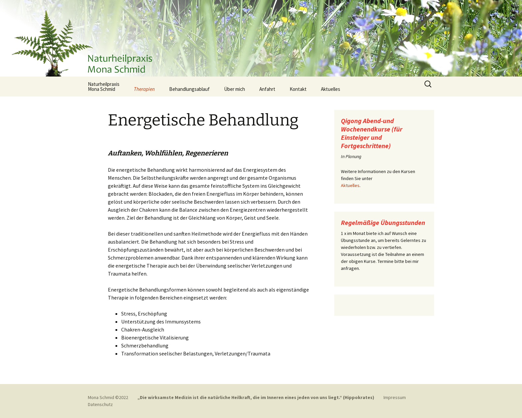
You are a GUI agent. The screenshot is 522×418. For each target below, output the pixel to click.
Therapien (144, 89)
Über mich (234, 89)
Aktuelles (330, 89)
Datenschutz (100, 404)
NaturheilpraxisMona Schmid (104, 86)
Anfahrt (267, 89)
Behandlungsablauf (189, 89)
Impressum (395, 397)
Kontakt (298, 89)
